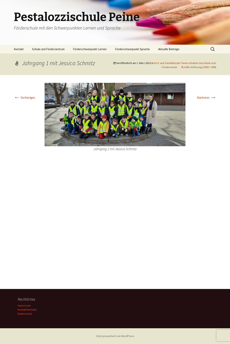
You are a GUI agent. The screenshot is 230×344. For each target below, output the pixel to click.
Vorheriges (24, 97)
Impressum (24, 305)
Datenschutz (25, 313)
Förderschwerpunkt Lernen (90, 49)
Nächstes (206, 97)
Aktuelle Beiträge (168, 49)
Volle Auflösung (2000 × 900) (200, 67)
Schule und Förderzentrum (48, 49)
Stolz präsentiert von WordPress (115, 336)
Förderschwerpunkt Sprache (132, 49)
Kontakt (19, 49)
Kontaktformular (27, 309)
